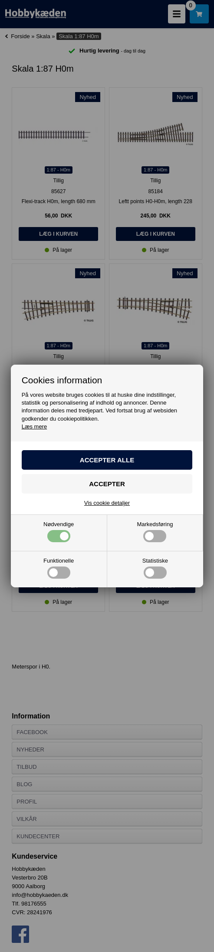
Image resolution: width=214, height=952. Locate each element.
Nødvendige (58, 531)
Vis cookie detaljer (107, 503)
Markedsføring (155, 531)
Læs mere (34, 426)
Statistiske (155, 568)
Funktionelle (58, 568)
